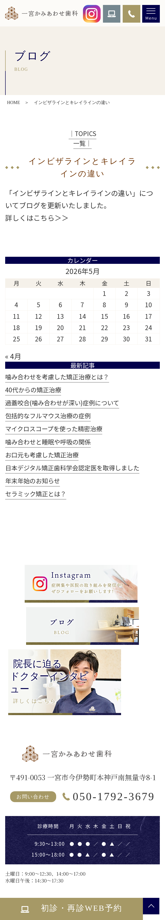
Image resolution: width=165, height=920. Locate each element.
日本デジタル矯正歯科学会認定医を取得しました (72, 467)
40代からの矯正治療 (33, 389)
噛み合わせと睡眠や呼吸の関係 (48, 441)
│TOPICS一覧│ (82, 138)
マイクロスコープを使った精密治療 (53, 428)
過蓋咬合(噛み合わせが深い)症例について (62, 402)
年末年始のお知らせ (32, 480)
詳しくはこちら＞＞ (37, 217)
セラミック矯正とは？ (35, 493)
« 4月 (13, 356)
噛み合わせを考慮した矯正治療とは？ (57, 376)
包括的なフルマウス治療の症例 (48, 415)
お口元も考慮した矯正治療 (42, 454)
